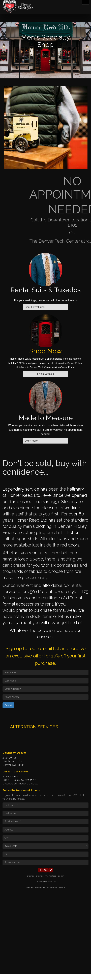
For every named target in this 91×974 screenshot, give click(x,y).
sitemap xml (41, 876)
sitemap (31, 876)
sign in (61, 876)
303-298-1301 (10, 757)
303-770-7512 (10, 776)
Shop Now (45, 351)
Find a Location (45, 373)
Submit (8, 705)
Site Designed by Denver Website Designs (45, 887)
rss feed (52, 876)
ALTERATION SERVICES (34, 726)
